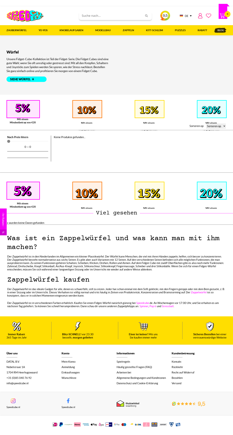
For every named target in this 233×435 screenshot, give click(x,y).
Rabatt (202, 30)
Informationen (126, 354)
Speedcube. (143, 302)
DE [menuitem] (186, 15)
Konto (65, 354)
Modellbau (103, 30)
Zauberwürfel (17, 30)
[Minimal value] (27, 141)
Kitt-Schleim (155, 30)
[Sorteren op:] (216, 126)
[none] (185, 15)
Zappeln (129, 30)
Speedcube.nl (13, 408)
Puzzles (181, 30)
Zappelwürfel (199, 292)
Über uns (12, 354)
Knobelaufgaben (72, 30)
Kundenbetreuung (183, 354)
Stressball (168, 306)
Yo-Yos (44, 30)
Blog (220, 30)
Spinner (144, 306)
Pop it (152, 306)
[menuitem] (185, 15)
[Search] (145, 16)
